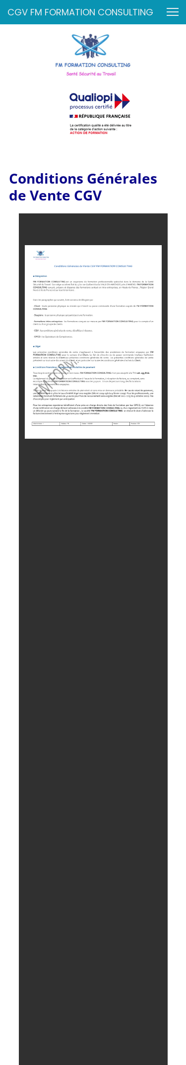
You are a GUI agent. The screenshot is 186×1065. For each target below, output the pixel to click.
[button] (172, 12)
